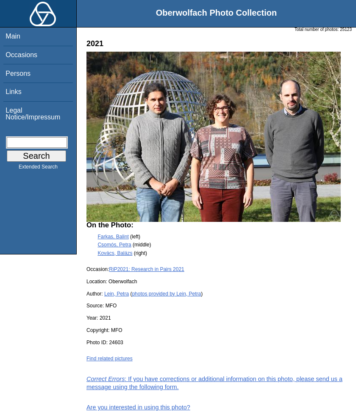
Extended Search (38, 168)
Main (13, 36)
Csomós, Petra (114, 245)
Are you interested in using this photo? (138, 407)
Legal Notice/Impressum (33, 114)
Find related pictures (109, 359)
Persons (18, 73)
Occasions (21, 54)
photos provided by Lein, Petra (166, 294)
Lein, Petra (116, 294)
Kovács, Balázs (114, 253)
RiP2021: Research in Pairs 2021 (146, 269)
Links (13, 91)
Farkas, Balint (112, 237)
